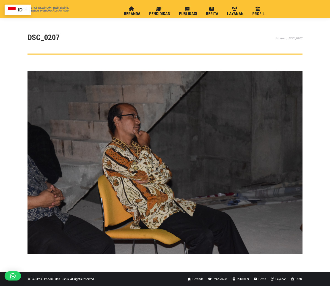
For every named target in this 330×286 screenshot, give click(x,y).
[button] (13, 276)
